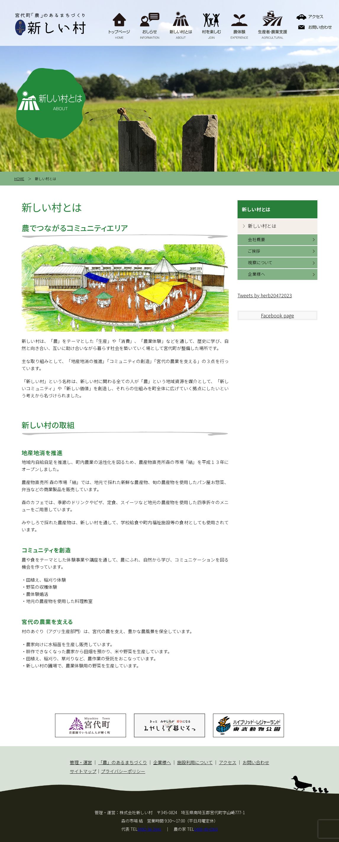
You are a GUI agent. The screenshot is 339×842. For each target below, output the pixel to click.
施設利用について (195, 762)
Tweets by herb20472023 (265, 295)
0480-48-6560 (206, 829)
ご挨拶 (254, 251)
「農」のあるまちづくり (122, 762)
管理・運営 (81, 762)
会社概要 (256, 239)
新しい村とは (262, 225)
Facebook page (277, 315)
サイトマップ (83, 771)
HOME (19, 178)
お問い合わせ (256, 762)
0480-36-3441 (149, 829)
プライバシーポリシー (123, 771)
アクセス (227, 762)
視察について (260, 262)
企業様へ (256, 274)
